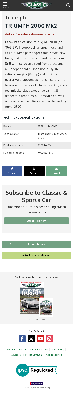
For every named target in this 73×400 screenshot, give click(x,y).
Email (56, 173)
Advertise (16, 355)
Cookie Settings (54, 355)
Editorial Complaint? (33, 355)
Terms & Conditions (38, 349)
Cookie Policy (57, 349)
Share (12, 173)
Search (68, 5)
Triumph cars (37, 244)
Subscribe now (36, 220)
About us (11, 349)
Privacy (22, 349)
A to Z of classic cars (36, 255)
